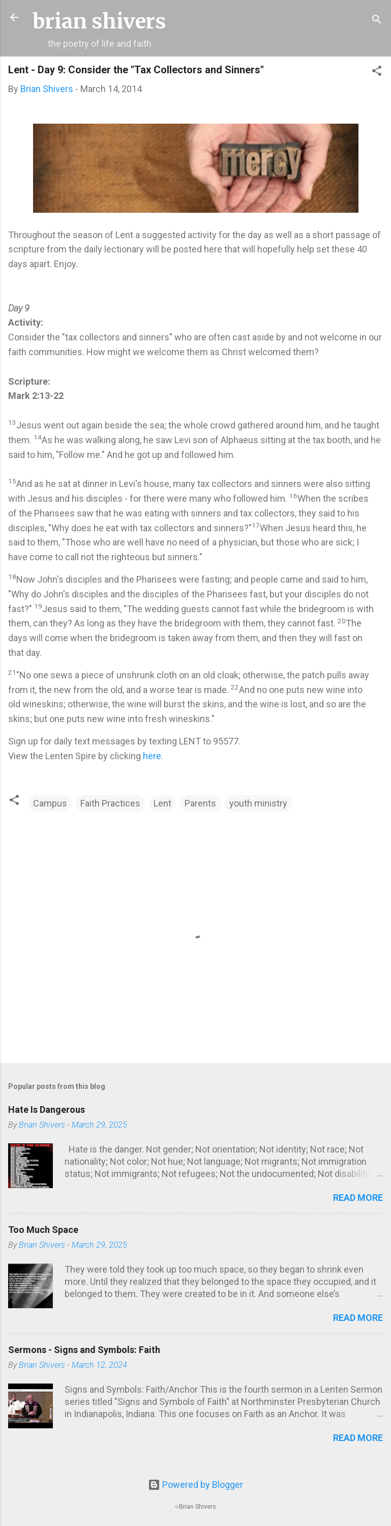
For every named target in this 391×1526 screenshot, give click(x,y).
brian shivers (99, 21)
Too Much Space (43, 1229)
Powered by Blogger (195, 1484)
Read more (358, 1197)
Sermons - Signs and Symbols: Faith (84, 1349)
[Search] (377, 20)
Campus (50, 803)
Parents (200, 803)
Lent (162, 803)
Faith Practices (110, 803)
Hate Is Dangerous (46, 1109)
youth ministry (258, 803)
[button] (377, 72)
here (152, 756)
